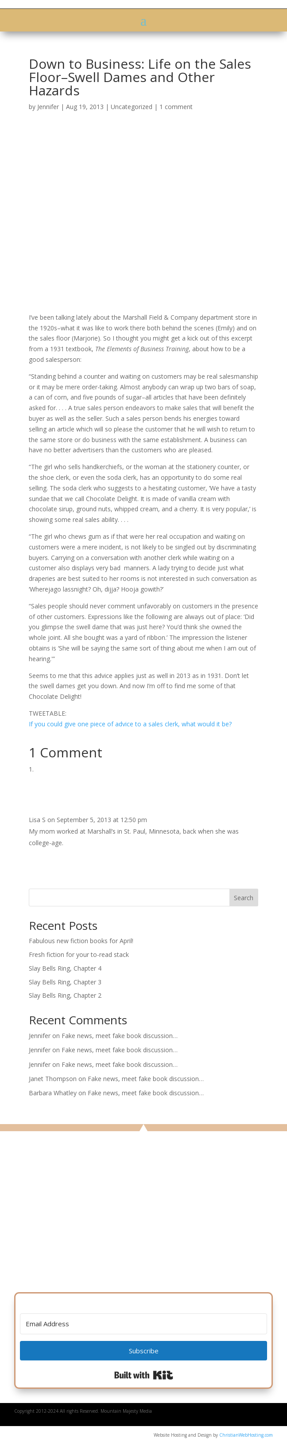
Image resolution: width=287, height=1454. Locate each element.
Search (243, 898)
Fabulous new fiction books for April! (81, 941)
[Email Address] (143, 1323)
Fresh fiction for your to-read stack (79, 954)
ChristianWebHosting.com (246, 1435)
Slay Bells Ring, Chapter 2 (65, 995)
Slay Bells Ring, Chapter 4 (65, 968)
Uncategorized (131, 106)
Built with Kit (143, 1375)
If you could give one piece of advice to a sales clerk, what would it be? (130, 724)
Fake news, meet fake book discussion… (120, 1035)
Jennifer (48, 106)
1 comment (176, 106)
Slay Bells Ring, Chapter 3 (65, 982)
